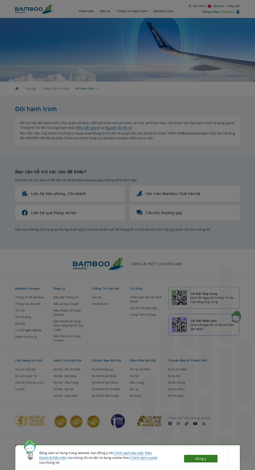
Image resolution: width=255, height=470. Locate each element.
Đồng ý (200, 458)
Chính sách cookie (143, 457)
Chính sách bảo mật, (129, 453)
